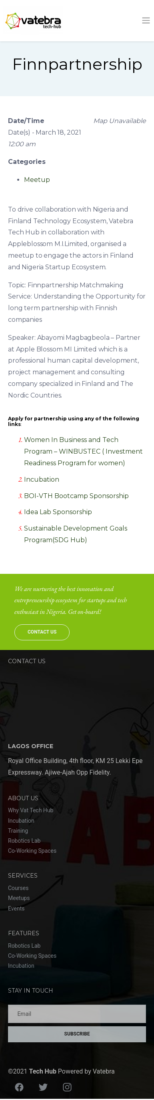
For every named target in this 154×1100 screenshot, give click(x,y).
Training (18, 831)
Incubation (41, 479)
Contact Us (42, 632)
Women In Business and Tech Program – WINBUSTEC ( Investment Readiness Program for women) (83, 451)
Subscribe (77, 1034)
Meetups (19, 898)
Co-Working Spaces (32, 851)
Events (16, 908)
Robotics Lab (24, 841)
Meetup (37, 180)
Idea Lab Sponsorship (58, 512)
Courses (18, 888)
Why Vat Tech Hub (30, 810)
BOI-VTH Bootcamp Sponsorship (76, 496)
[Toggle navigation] (146, 20)
